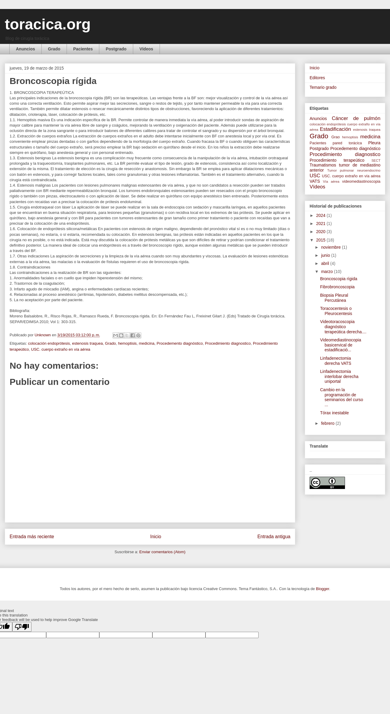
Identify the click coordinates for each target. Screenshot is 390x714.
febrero (328, 423)
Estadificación (335, 129)
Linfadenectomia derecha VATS (335, 361)
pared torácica (347, 143)
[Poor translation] (22, 627)
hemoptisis (127, 343)
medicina (146, 343)
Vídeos (146, 48)
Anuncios (25, 48)
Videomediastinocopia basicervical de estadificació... (340, 345)
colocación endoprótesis (49, 343)
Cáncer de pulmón (356, 118)
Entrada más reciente (32, 536)
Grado (54, 48)
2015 (321, 240)
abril (325, 263)
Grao (336, 137)
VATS (315, 181)
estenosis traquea (87, 343)
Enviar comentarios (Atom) (162, 552)
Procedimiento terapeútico (337, 160)
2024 (321, 215)
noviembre (331, 247)
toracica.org (48, 24)
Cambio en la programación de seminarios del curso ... (341, 397)
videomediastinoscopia (361, 181)
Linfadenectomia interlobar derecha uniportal (339, 376)
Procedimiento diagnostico (227, 343)
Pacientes (83, 48)
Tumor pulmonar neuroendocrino (353, 170)
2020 (321, 231)
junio (326, 255)
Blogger (322, 588)
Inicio (155, 536)
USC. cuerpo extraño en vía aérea (60, 349)
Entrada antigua (273, 536)
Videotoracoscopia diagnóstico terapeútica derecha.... (343, 326)
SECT (375, 160)
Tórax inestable (334, 412)
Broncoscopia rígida (338, 278)
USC (315, 175)
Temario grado (323, 87)
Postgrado (116, 48)
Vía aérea (331, 181)
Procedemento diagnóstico (180, 343)
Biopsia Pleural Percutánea (334, 298)
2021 (321, 223)
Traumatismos (323, 165)
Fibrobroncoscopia (337, 286)
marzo (327, 271)
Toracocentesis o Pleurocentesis (336, 311)
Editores (317, 77)
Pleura (374, 142)
